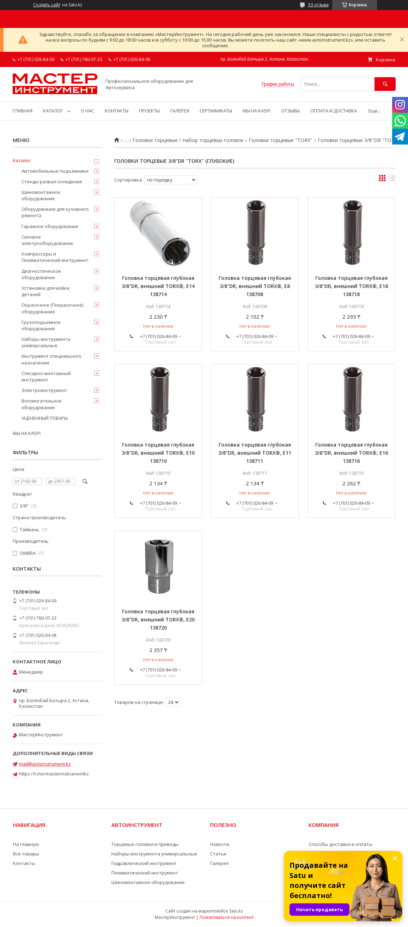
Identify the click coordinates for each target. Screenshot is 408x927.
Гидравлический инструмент (144, 863)
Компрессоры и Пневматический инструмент (55, 257)
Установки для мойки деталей (45, 291)
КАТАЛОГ (53, 111)
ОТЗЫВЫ (290, 111)
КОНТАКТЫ (116, 111)
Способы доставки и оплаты (340, 844)
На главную (26, 844)
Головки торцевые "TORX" (280, 140)
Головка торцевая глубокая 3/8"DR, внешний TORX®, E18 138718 (351, 286)
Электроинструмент (44, 390)
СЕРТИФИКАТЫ (216, 111)
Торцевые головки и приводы (145, 844)
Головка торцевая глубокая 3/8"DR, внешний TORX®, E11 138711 (254, 452)
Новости (219, 844)
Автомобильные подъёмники (55, 171)
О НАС (87, 111)
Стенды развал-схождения (52, 181)
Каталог (22, 160)
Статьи (218, 854)
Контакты (24, 863)
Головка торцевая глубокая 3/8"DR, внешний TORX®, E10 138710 (158, 452)
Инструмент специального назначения (51, 359)
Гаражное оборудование (50, 226)
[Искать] (385, 84)
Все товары (26, 854)
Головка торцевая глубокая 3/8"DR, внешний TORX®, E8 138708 (255, 286)
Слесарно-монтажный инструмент (46, 376)
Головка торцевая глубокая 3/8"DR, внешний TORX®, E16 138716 (351, 452)
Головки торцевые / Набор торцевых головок (188, 140)
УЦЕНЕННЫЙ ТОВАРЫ (45, 418)
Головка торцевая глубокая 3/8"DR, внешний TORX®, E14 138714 (158, 286)
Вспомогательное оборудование (42, 404)
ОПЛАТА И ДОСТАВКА (333, 111)
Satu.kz (236, 911)
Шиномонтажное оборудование (41, 195)
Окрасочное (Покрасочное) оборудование (52, 308)
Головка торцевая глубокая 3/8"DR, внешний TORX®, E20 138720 (158, 619)
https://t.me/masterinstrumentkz (54, 773)
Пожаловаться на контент (227, 917)
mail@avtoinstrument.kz (45, 764)
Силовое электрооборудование (47, 240)
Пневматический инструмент (144, 873)
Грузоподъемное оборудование (41, 325)
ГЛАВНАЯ (22, 111)
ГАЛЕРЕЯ (179, 111)
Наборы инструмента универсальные (46, 342)
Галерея (219, 863)
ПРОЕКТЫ (149, 111)
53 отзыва (318, 5)
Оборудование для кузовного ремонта (55, 212)
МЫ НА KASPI (256, 111)
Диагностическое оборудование (41, 274)
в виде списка (392, 180)
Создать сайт (46, 4)
